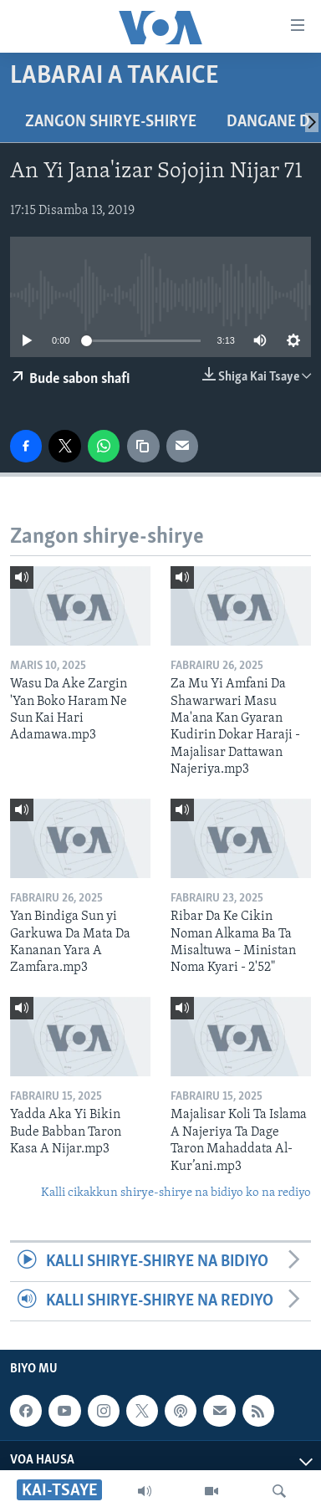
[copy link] (143, 446)
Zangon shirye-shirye (110, 122)
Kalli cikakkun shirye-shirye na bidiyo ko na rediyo (176, 1193)
